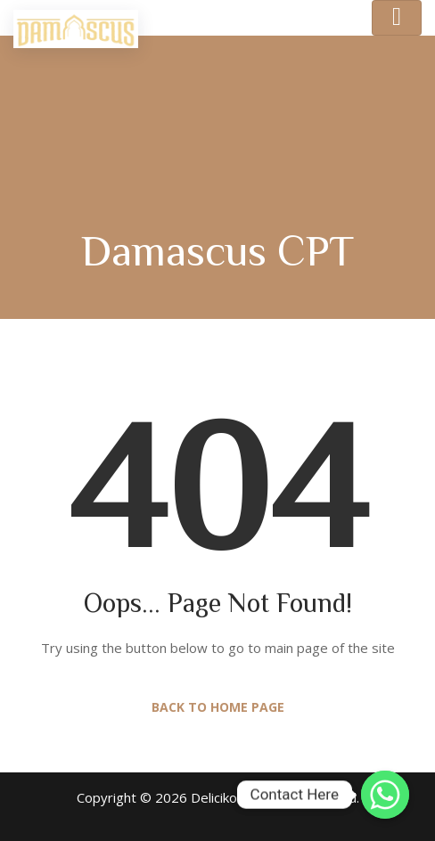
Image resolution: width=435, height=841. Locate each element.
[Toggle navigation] (397, 18)
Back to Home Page (218, 706)
